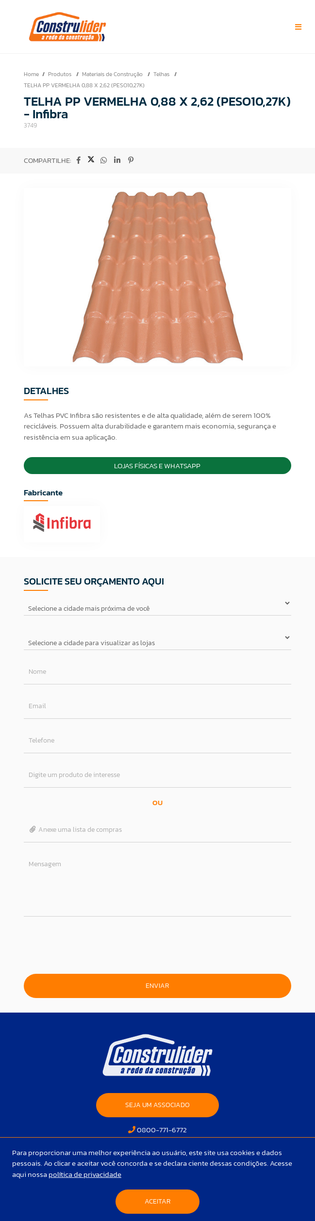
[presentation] (157, 945)
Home (31, 74)
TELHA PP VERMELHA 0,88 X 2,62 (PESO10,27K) (84, 85)
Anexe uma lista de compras (75, 830)
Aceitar (157, 1201)
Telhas (162, 74)
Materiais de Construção (113, 74)
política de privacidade (85, 1174)
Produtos (60, 74)
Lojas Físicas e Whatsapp (157, 465)
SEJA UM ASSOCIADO (157, 1105)
